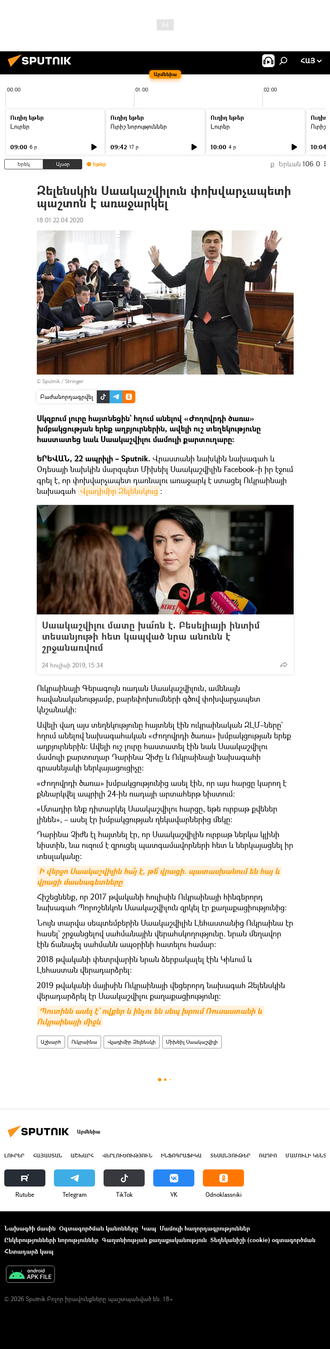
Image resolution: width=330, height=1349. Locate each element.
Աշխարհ (51, 1041)
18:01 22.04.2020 (60, 220)
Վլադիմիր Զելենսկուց (119, 491)
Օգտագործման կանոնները (98, 1228)
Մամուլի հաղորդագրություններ (205, 1228)
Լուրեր (20, 126)
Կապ (149, 1228)
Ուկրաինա (84, 1041)
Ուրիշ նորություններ (138, 126)
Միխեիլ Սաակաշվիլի (192, 1041)
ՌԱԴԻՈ (268, 1155)
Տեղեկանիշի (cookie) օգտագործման (262, 1240)
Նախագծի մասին (30, 1228)
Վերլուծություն (127, 1155)
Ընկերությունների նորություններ (51, 1240)
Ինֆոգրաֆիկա (181, 1155)
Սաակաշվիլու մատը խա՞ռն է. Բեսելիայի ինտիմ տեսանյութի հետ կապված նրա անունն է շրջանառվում (151, 636)
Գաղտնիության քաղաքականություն (154, 1240)
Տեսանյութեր (230, 1155)
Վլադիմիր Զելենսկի (131, 1041)
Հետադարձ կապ (29, 1251)
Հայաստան (47, 1155)
